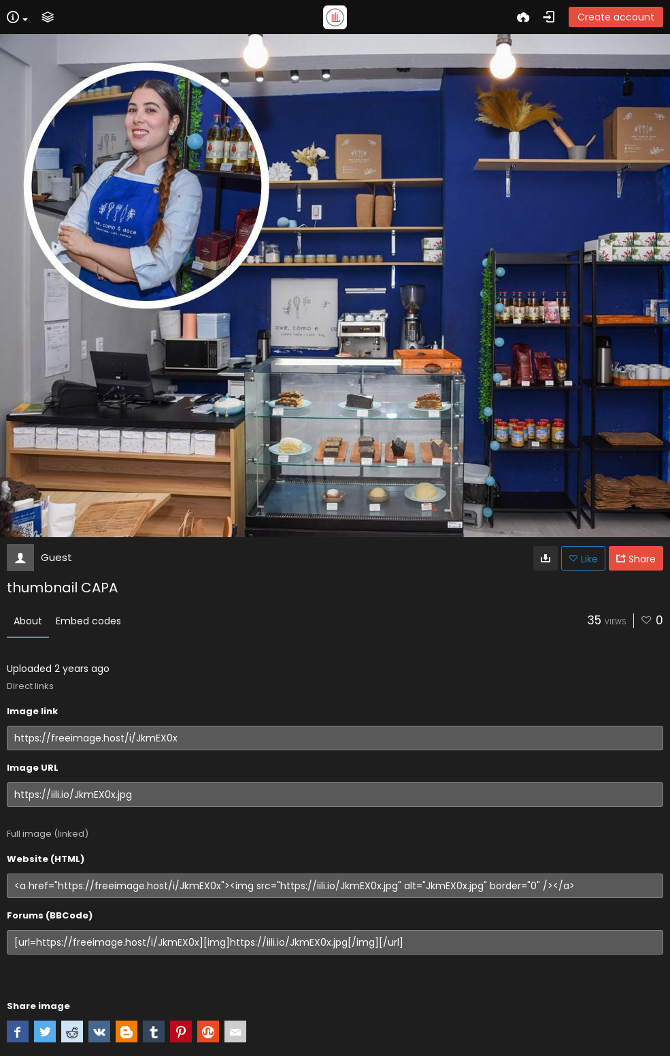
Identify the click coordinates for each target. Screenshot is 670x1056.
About (28, 621)
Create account (615, 17)
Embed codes (88, 621)
